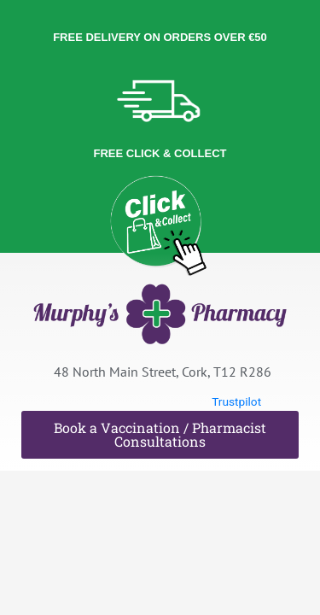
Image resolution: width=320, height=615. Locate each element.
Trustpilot (236, 401)
